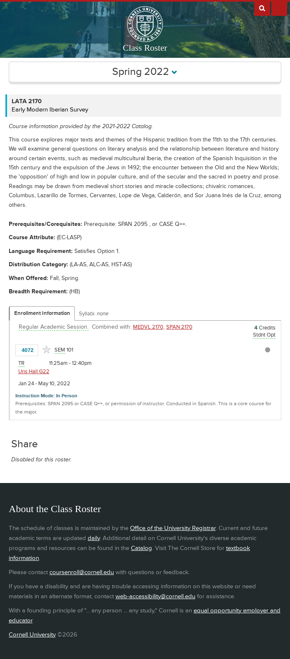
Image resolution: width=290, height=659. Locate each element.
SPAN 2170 (179, 327)
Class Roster (145, 48)
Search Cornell (262, 8)
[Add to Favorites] (46, 349)
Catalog (141, 548)
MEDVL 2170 (148, 327)
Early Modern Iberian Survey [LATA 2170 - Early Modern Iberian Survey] (50, 110)
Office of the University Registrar (173, 528)
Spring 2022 (144, 71)
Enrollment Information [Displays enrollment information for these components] (42, 313)
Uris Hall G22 (33, 371)
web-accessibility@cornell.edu (155, 596)
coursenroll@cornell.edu (81, 572)
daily (94, 538)
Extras (279, 8)
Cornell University (32, 635)
